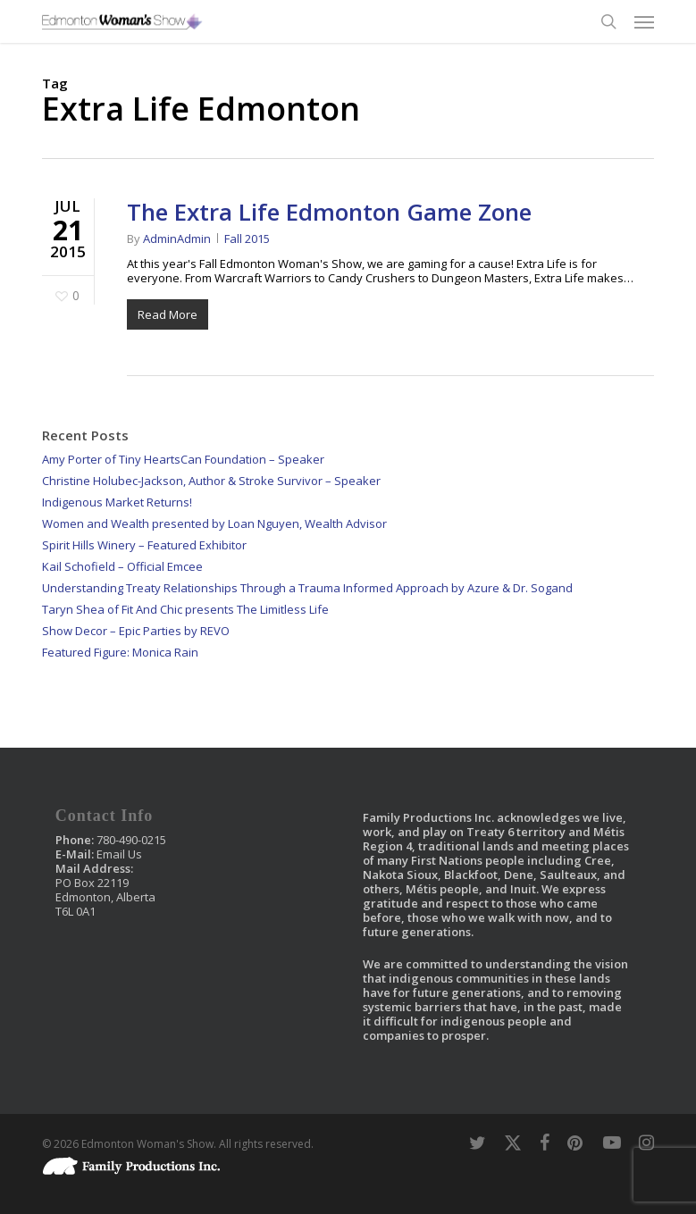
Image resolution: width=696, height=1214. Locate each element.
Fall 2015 (247, 238)
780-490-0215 (131, 840)
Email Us (119, 854)
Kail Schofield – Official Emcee (122, 566)
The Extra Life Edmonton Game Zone (329, 212)
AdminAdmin (177, 238)
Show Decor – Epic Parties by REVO (136, 631)
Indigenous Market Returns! (117, 502)
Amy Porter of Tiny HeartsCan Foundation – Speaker (183, 459)
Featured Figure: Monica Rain (120, 652)
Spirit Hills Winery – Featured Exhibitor (144, 545)
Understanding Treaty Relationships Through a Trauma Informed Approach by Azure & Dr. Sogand (307, 588)
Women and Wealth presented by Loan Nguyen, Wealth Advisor (214, 523)
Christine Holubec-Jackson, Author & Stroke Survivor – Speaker (211, 480)
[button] (644, 21)
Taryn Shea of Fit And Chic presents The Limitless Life (185, 609)
